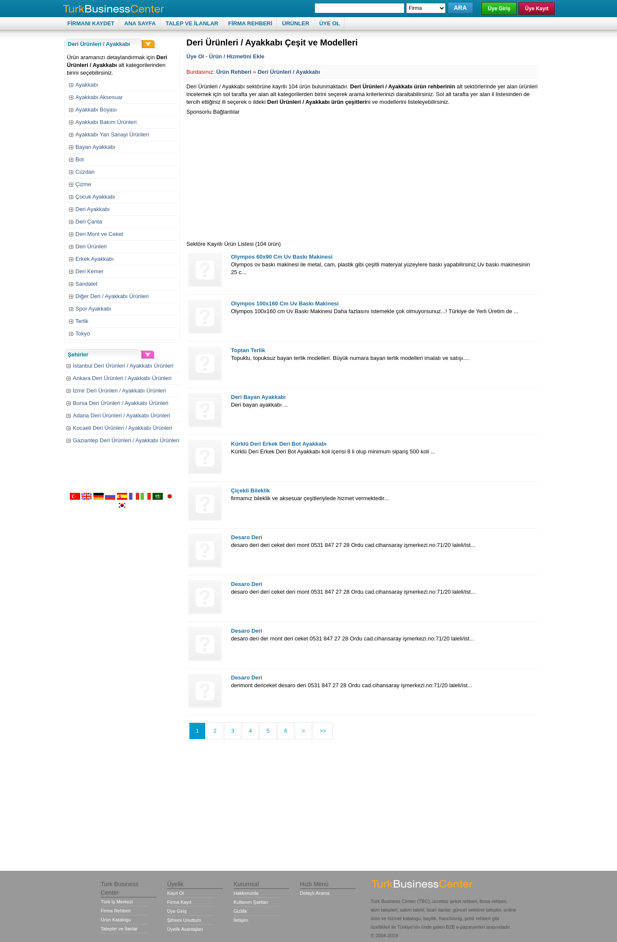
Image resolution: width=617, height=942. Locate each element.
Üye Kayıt (536, 9)
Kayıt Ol (175, 893)
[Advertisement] (258, 176)
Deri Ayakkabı (92, 209)
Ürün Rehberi (233, 72)
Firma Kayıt (179, 902)
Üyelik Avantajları (185, 929)
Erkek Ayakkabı (94, 259)
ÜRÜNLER (295, 23)
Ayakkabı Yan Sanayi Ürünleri (112, 134)
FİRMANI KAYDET (90, 23)
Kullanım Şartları (251, 902)
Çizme (83, 184)
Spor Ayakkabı (93, 308)
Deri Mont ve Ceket (99, 234)
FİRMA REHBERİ (250, 23)
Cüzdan (85, 172)
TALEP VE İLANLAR (191, 23)
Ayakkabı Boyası (96, 109)
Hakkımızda (246, 893)
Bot (79, 159)
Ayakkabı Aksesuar (99, 97)
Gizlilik (240, 911)
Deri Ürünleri (91, 246)
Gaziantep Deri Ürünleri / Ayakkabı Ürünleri (126, 440)
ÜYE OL (329, 23)
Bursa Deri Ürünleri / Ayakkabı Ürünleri (120, 403)
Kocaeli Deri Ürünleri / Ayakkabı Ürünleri (122, 428)
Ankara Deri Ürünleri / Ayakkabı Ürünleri (122, 378)
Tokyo (82, 333)
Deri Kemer (89, 271)
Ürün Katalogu (116, 919)
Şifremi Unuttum (184, 920)
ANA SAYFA (140, 23)
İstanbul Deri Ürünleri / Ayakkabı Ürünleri (123, 365)
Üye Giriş (499, 9)
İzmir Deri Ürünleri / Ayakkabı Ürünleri (119, 390)
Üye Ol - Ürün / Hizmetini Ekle (225, 56)
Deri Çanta (88, 221)
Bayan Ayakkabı (95, 147)
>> (323, 731)
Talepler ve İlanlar (119, 928)
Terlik (81, 321)
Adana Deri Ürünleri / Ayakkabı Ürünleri (121, 415)
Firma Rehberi (116, 910)
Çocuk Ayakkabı (95, 196)
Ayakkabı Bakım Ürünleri (106, 122)
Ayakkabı (86, 85)
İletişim (241, 920)
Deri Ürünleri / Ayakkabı (289, 72)
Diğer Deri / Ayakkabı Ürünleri (112, 296)
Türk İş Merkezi (117, 901)
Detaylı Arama (314, 893)
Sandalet (86, 284)
